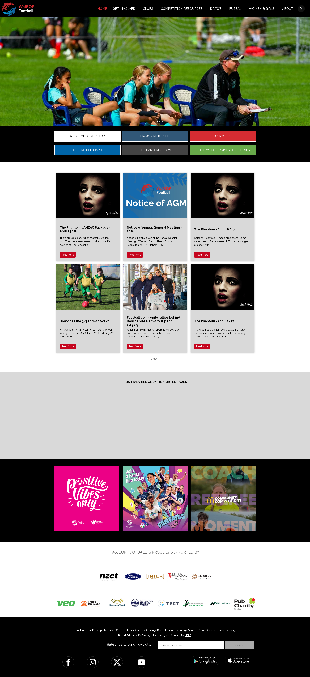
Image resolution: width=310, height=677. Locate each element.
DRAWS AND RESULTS (155, 136)
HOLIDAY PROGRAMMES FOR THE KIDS (223, 150)
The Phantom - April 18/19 (214, 229)
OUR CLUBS (223, 136)
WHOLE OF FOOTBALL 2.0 (87, 136)
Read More (68, 254)
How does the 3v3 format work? (84, 321)
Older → (155, 358)
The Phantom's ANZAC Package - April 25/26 (85, 229)
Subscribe (239, 645)
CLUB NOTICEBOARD (87, 150)
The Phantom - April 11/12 (214, 321)
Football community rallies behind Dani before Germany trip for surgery (153, 321)
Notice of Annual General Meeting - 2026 (154, 229)
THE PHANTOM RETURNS (155, 150)
